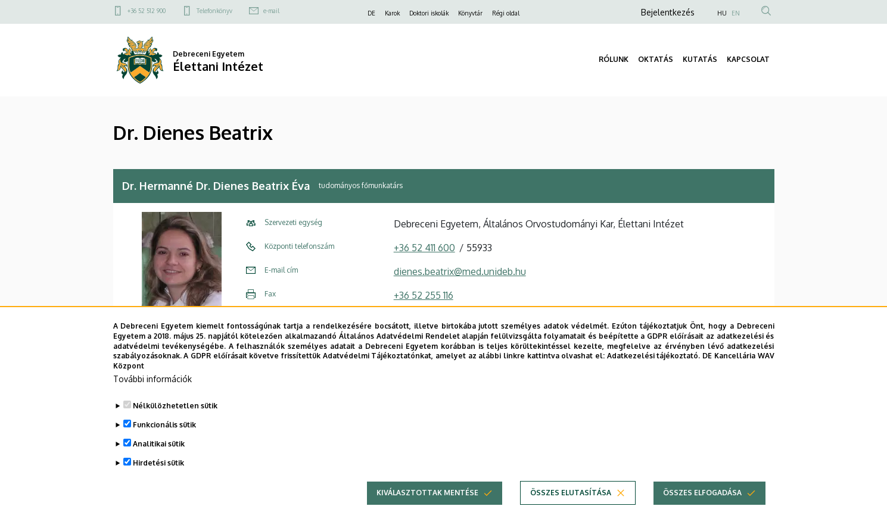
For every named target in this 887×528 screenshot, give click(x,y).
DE (371, 13)
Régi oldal (505, 13)
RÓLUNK (613, 59)
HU (722, 13)
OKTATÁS (655, 59)
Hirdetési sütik (158, 463)
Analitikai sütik (159, 444)
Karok (392, 13)
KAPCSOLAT (748, 59)
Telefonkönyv (214, 10)
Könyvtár (470, 13)
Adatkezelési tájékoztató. (654, 356)
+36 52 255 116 (423, 295)
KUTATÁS (700, 59)
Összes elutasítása (570, 493)
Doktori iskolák (429, 13)
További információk (152, 379)
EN (736, 13)
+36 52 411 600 (424, 248)
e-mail (271, 10)
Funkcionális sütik (164, 425)
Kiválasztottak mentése (427, 493)
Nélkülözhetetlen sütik (175, 406)
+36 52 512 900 (146, 10)
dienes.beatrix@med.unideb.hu (460, 271)
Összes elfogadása (702, 493)
